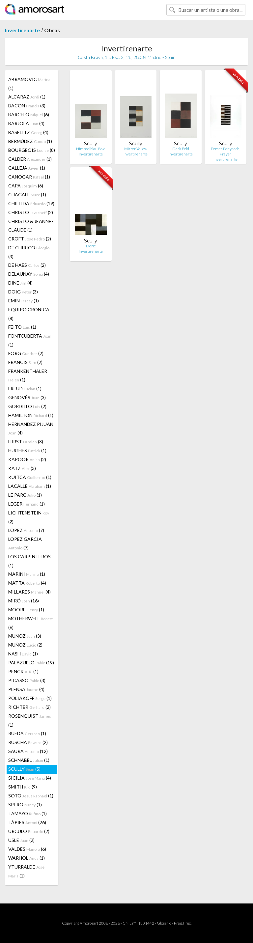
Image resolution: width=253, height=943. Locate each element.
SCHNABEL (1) (28, 760)
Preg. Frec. (182, 923)
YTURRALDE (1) (26, 871)
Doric (91, 245)
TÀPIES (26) (27, 822)
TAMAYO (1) (27, 813)
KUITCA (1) (29, 477)
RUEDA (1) (27, 733)
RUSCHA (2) (28, 742)
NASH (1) (23, 653)
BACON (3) (26, 105)
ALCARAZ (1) (26, 96)
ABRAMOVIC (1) (29, 83)
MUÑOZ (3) (24, 636)
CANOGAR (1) (29, 177)
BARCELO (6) (28, 114)
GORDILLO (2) (27, 406)
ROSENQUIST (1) (29, 720)
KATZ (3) (22, 468)
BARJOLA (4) (26, 123)
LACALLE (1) (29, 486)
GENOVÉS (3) (27, 397)
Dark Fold (180, 148)
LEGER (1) (26, 504)
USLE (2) (21, 840)
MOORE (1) (26, 609)
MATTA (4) (27, 583)
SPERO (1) (25, 804)
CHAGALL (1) (27, 194)
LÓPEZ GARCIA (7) (25, 543)
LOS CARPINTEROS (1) (29, 561)
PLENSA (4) (26, 689)
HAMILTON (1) (30, 415)
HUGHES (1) (27, 450)
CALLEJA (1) (26, 168)
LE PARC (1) (25, 495)
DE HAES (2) (27, 265)
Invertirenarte (22, 30)
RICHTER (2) (29, 707)
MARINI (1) (26, 574)
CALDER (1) (30, 159)
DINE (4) (20, 283)
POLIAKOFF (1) (30, 698)
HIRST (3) (25, 441)
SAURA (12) (28, 751)
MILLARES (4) (29, 592)
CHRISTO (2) (30, 212)
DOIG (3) (23, 291)
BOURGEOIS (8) (31, 150)
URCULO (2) (28, 831)
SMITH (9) (22, 787)
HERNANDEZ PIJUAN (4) (30, 428)
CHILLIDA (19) (31, 203)
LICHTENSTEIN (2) (28, 517)
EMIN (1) (23, 300)
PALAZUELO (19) (31, 662)
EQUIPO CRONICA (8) (28, 314)
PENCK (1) (23, 671)
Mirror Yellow (135, 148)
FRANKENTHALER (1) (27, 375)
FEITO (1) (22, 327)
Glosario (164, 923)
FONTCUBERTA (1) (29, 340)
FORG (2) (25, 353)
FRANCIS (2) (25, 362)
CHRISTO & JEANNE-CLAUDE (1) (30, 225)
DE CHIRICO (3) (28, 252)
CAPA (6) (25, 185)
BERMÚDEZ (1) (30, 141)
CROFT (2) (29, 238)
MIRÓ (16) (23, 600)
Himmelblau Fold (90, 148)
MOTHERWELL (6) (30, 623)
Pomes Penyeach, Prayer (225, 151)
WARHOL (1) (26, 858)
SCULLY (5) (24, 769)
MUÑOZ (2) (25, 645)
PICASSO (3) (26, 680)
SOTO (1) (30, 795)
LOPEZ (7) (26, 530)
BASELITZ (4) (28, 132)
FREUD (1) (25, 388)
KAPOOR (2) (27, 459)
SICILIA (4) (29, 778)
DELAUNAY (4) (28, 274)
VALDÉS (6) (27, 849)
